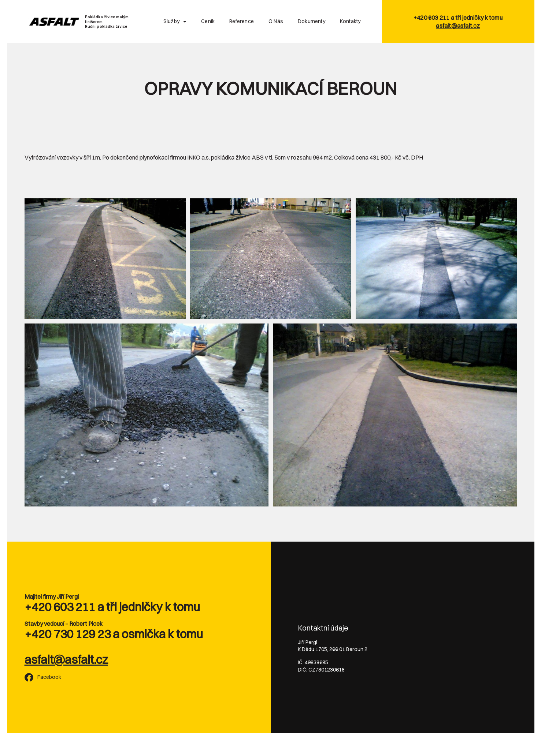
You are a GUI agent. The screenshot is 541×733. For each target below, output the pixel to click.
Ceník (208, 21)
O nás (275, 21)
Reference (241, 21)
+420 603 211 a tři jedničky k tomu (112, 607)
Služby (174, 21)
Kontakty (350, 21)
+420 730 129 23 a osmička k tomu (114, 634)
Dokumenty (311, 21)
